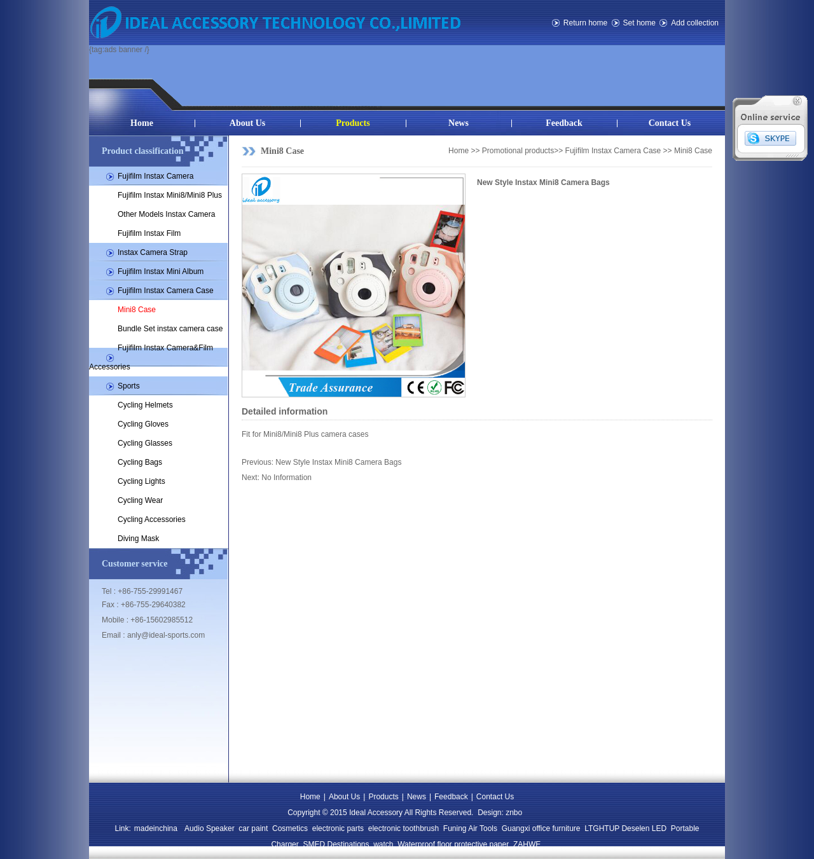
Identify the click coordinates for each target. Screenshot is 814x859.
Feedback (564, 123)
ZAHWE (527, 844)
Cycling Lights (141, 481)
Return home (585, 22)
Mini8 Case (137, 309)
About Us (247, 123)
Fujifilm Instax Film (149, 233)
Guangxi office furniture (541, 828)
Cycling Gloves (143, 424)
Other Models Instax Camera (166, 214)
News (458, 123)
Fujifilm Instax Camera (155, 176)
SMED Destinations (336, 844)
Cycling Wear (140, 500)
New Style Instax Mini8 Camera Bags (338, 462)
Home (141, 123)
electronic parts (338, 828)
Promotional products (518, 150)
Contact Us (670, 123)
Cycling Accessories (152, 519)
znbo (514, 812)
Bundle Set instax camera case (170, 328)
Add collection (695, 22)
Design (489, 812)
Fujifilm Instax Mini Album (161, 271)
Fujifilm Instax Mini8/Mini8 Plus (170, 195)
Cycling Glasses (145, 443)
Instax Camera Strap (153, 252)
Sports (129, 385)
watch (383, 844)
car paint (253, 828)
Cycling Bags (140, 462)
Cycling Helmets (145, 405)
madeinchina (155, 828)
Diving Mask (138, 538)
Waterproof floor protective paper (453, 844)
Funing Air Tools (470, 828)
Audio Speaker (209, 828)
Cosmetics (290, 828)
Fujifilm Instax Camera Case (166, 290)
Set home (639, 22)
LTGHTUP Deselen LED (625, 828)
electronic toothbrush (403, 828)
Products (352, 123)
